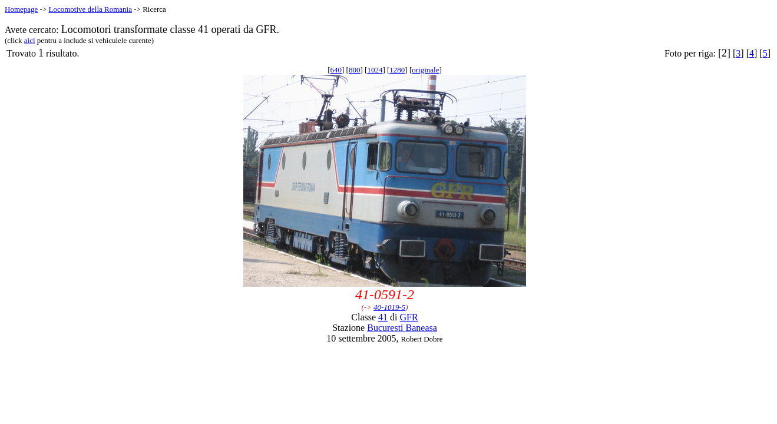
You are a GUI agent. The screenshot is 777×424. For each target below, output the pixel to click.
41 (383, 317)
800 (355, 69)
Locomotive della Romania (90, 9)
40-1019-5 (389, 307)
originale (425, 69)
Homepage (21, 9)
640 (336, 69)
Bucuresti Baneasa (402, 328)
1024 (374, 69)
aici (29, 40)
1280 (397, 69)
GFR (409, 317)
